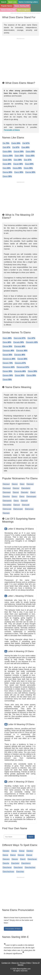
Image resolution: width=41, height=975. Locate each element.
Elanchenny (26, 863)
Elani (7, 168)
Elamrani (30, 484)
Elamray (16, 488)
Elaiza (30, 156)
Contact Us (6, 963)
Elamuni (16, 505)
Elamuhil (24, 501)
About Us (15, 963)
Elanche (6, 863)
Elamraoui (7, 488)
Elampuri (6, 484)
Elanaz (21, 851)
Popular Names (6, 6)
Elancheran (7, 867)
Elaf (26, 143)
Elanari (19, 375)
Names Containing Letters (28, 2)
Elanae (7, 346)
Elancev (15, 859)
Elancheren (18, 867)
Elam (18, 160)
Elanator (6, 851)
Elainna (8, 156)
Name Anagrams (24, 10)
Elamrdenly (25, 488)
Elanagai (19, 346)
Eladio (15, 143)
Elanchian (20, 871)
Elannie (30, 172)
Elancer (29, 855)
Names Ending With (8, 10)
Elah (6, 147)
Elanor (7, 176)
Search (3, 2)
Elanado (18, 342)
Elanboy (30, 851)
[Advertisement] (20, 60)
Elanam (8, 363)
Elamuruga (7, 509)
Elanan (7, 371)
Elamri (32, 492)
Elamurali (25, 505)
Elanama (20, 363)
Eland (29, 164)
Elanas (31, 375)
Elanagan (8, 350)
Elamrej (16, 492)
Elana (7, 164)
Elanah (18, 164)
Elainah (19, 151)
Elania (17, 168)
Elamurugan (18, 509)
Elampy (15, 484)
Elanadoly (32, 342)
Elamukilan (7, 505)
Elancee (21, 855)
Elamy (7, 338)
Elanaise (19, 355)
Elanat (7, 379)
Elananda (20, 371)
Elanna (7, 172)
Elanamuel (23, 367)
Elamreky (24, 492)
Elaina (7, 151)
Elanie (28, 168)
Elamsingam (31, 496)
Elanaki (22, 359)
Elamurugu (29, 509)
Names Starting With (21, 6)
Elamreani (7, 492)
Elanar (32, 371)
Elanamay (9, 367)
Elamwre (6, 513)
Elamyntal (19, 338)
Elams (21, 496)
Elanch (22, 859)
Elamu (16, 501)
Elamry (14, 496)
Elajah (7, 160)
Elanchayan (32, 859)
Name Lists (12, 2)
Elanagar (21, 350)
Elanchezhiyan (8, 871)
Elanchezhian (30, 867)
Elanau (14, 851)
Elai (15, 147)
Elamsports (7, 501)
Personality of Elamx (12, 130)
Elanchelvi (15, 863)
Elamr (22, 484)
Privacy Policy (25, 963)
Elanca (5, 855)
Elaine (30, 151)
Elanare (8, 375)
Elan (27, 160)
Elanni (18, 172)
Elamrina (6, 496)
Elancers (6, 859)
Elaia (25, 147)
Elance (13, 855)
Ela (6, 143)
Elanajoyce (9, 359)
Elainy (19, 156)
